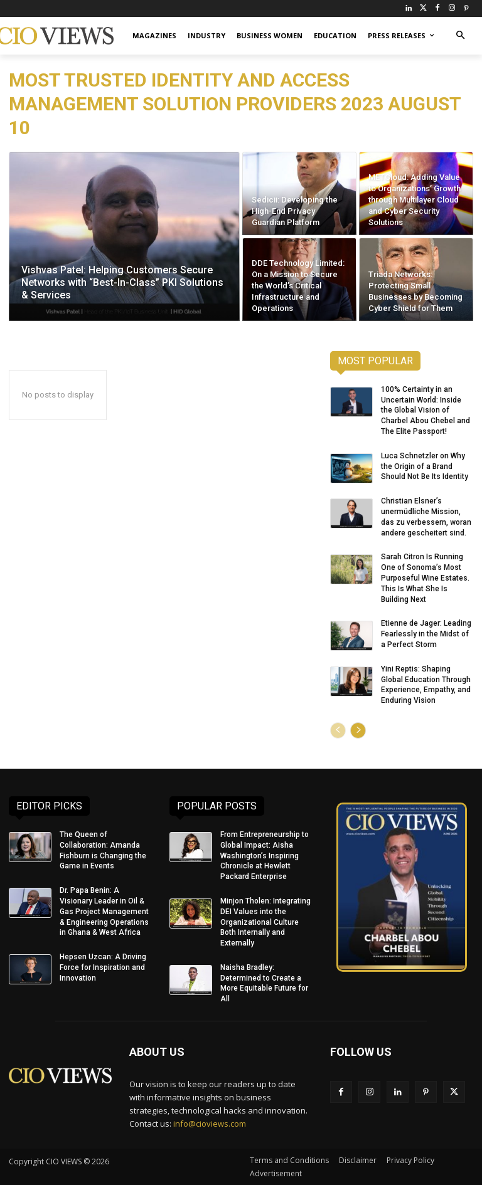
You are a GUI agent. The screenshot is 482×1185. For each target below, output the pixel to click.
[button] (460, 36)
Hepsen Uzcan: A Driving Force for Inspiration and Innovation (103, 967)
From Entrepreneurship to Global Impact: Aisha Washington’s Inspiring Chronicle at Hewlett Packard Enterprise (264, 855)
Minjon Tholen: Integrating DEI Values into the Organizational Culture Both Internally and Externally (265, 922)
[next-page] (358, 730)
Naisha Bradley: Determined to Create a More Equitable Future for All (264, 983)
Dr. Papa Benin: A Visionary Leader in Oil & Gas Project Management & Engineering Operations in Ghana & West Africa (104, 911)
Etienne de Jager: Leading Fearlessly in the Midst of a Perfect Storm (426, 634)
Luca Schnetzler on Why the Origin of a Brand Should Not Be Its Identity (424, 466)
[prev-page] (338, 730)
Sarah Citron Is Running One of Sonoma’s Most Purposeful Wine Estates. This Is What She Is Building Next (425, 577)
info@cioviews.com (209, 1123)
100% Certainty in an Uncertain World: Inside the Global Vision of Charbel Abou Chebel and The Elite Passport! (425, 410)
